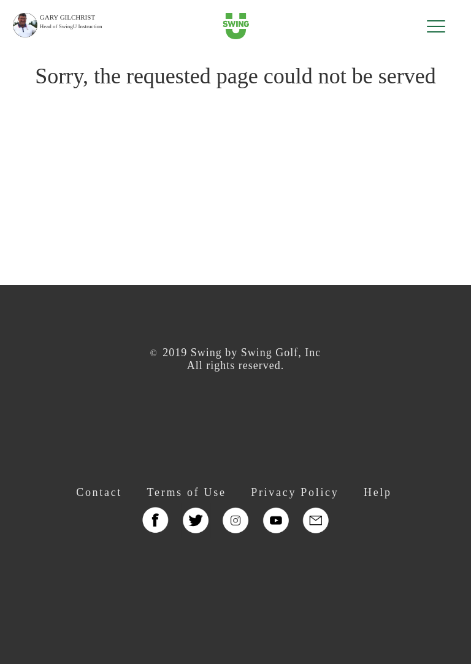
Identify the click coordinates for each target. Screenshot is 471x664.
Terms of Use (186, 492)
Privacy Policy (295, 492)
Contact (99, 492)
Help (378, 492)
